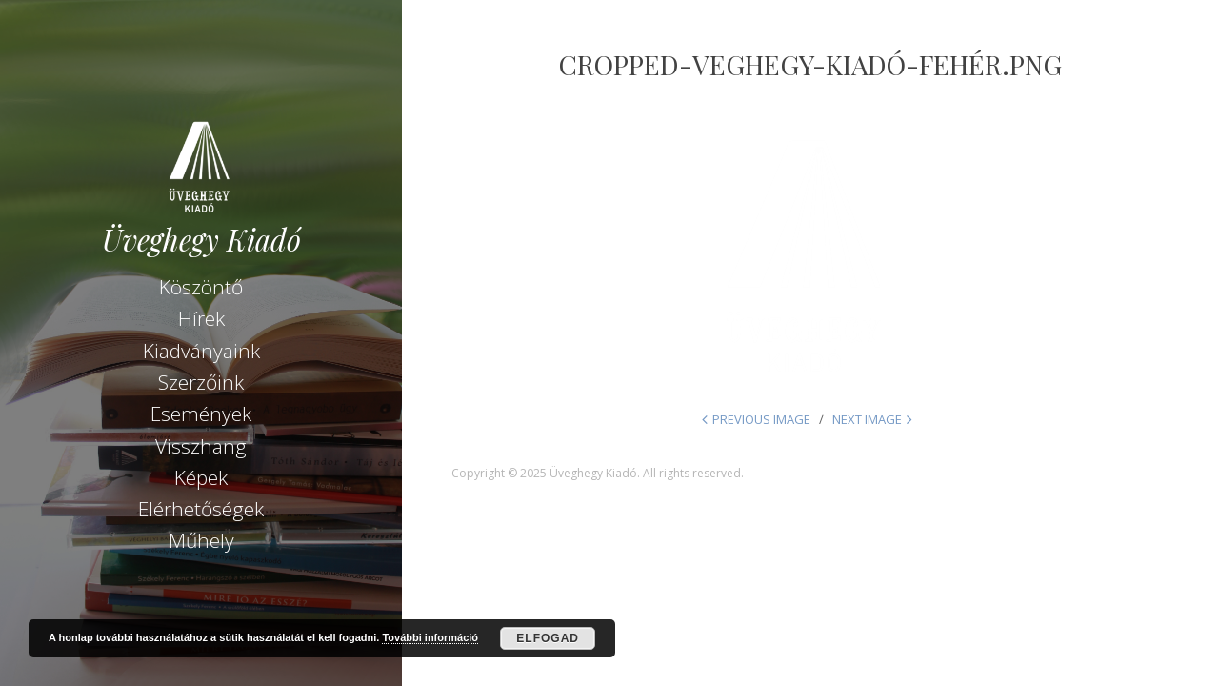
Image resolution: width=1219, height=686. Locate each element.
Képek (201, 477)
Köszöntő (201, 286)
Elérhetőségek (201, 508)
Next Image (867, 419)
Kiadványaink (201, 350)
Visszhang (201, 446)
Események (200, 413)
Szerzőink (201, 382)
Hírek (201, 318)
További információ (430, 637)
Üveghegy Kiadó (201, 239)
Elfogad (547, 638)
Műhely (201, 540)
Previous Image (761, 419)
